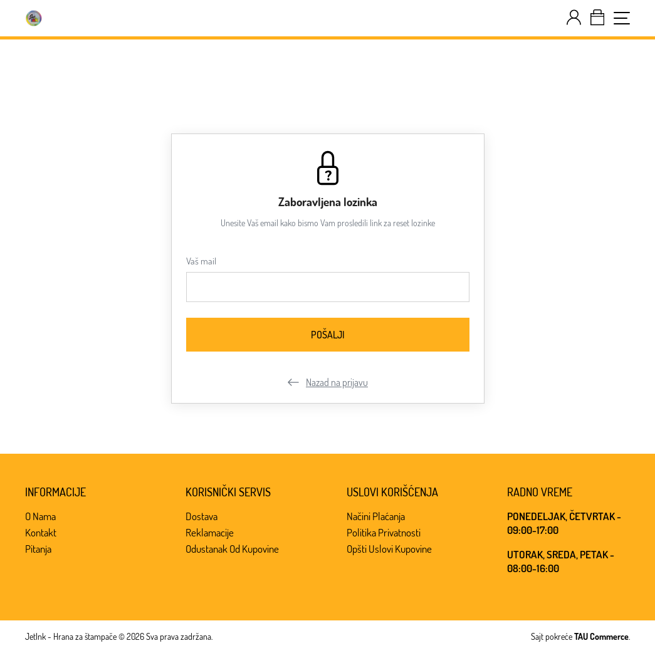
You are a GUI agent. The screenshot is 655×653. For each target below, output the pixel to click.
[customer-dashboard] (574, 17)
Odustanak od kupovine (232, 548)
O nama (40, 516)
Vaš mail (201, 261)
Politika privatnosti (384, 532)
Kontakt (40, 532)
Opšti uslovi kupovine (389, 548)
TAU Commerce (601, 636)
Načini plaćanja (376, 516)
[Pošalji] (327, 335)
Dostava (201, 516)
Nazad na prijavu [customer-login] (327, 382)
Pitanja (38, 548)
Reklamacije (210, 532)
